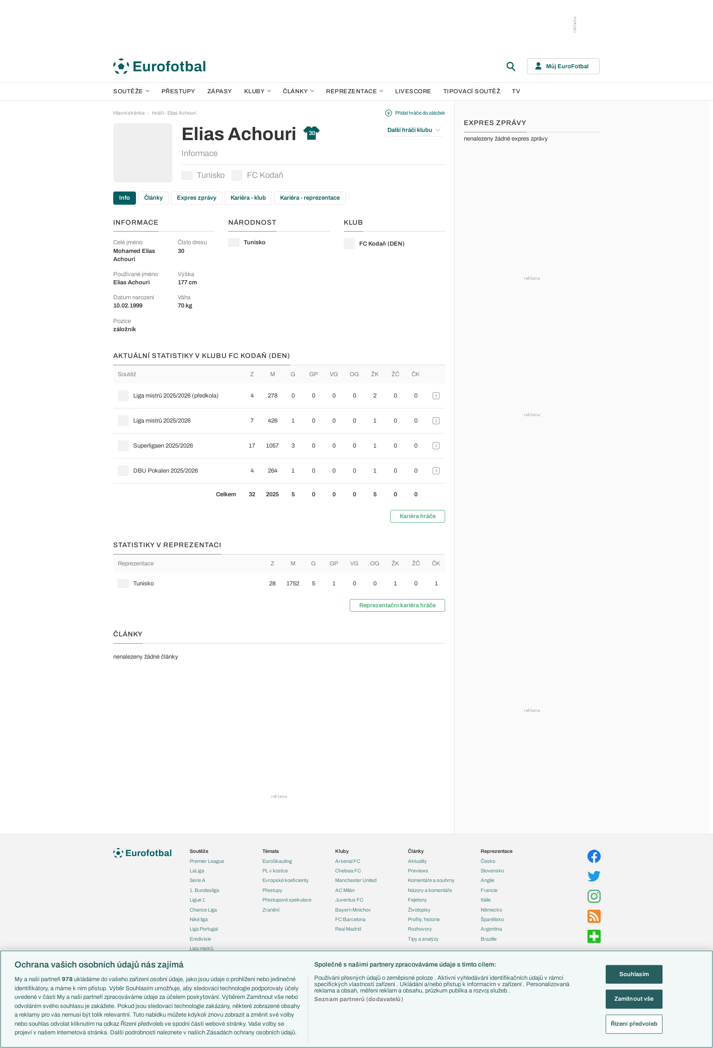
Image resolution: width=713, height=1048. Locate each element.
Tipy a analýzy (423, 939)
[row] (279, 395)
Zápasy (219, 91)
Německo (491, 909)
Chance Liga (203, 909)
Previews (418, 870)
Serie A (198, 880)
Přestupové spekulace (286, 899)
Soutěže (131, 91)
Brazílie (489, 939)
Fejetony (417, 899)
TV (516, 91)
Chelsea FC (348, 870)
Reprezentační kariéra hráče (397, 605)
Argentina (491, 929)
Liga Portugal (204, 929)
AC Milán (345, 890)
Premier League (207, 861)
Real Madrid (348, 929)
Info (124, 198)
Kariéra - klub (248, 198)
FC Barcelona (350, 919)
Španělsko (492, 919)
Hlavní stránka (129, 113)
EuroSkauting (277, 861)
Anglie (487, 880)
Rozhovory (420, 929)
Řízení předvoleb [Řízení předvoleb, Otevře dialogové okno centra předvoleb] (634, 1024)
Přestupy (178, 91)
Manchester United (356, 880)
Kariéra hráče (418, 516)
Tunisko (203, 175)
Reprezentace (354, 91)
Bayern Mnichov (353, 909)
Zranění (270, 909)
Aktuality (417, 861)
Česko (488, 861)
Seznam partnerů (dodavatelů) (358, 999)
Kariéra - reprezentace (310, 198)
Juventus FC (349, 899)
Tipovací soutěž (472, 91)
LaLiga (197, 870)
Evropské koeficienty (285, 880)
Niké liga (199, 919)
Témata (270, 851)
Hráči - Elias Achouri (174, 113)
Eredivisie (200, 939)
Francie (489, 890)
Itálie (486, 899)
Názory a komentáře (430, 890)
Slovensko (492, 870)
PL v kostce (275, 870)
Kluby (257, 91)
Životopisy (419, 909)
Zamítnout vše (634, 999)
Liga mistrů (201, 948)
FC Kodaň (257, 175)
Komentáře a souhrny (431, 880)
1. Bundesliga (204, 890)
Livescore (413, 91)
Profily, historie (424, 919)
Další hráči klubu (413, 130)
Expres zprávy (196, 198)
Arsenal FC (347, 861)
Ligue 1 (197, 899)
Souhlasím (634, 974)
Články (153, 198)
